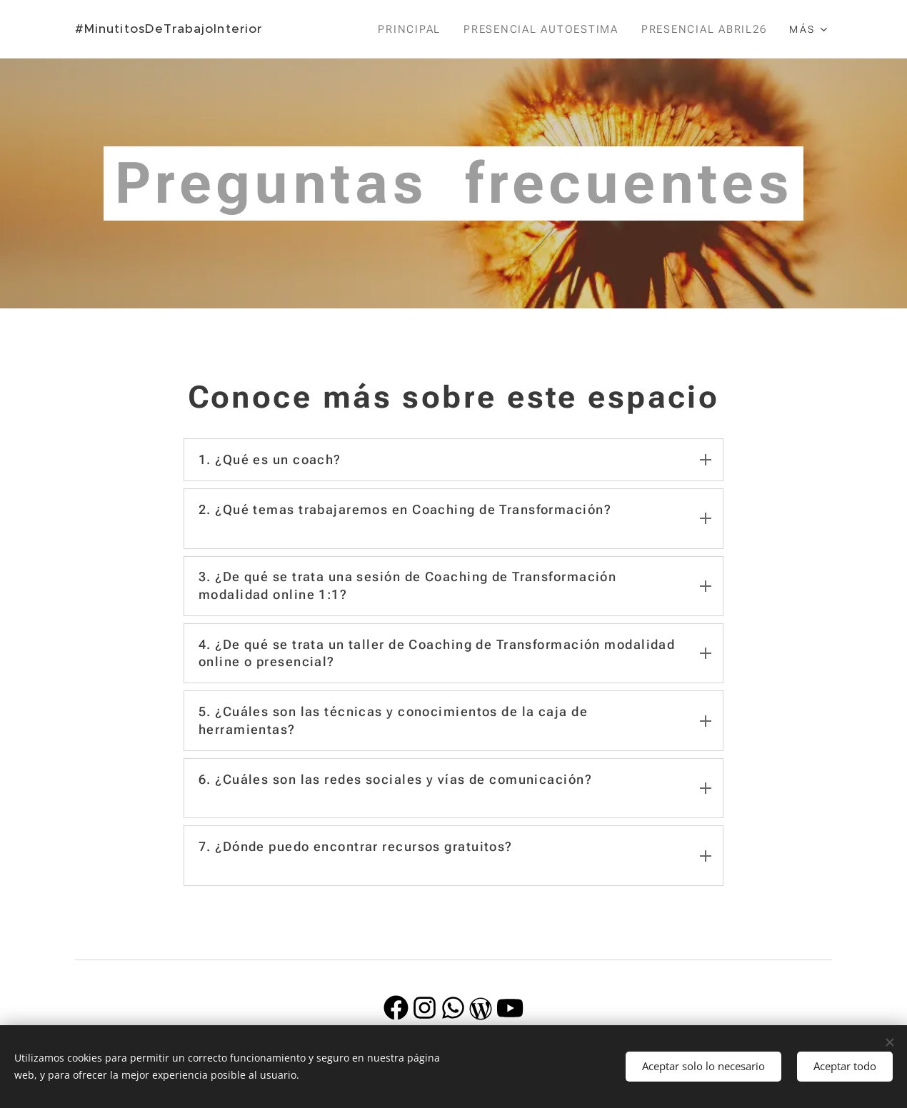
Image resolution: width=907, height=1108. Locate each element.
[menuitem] (411, 29)
